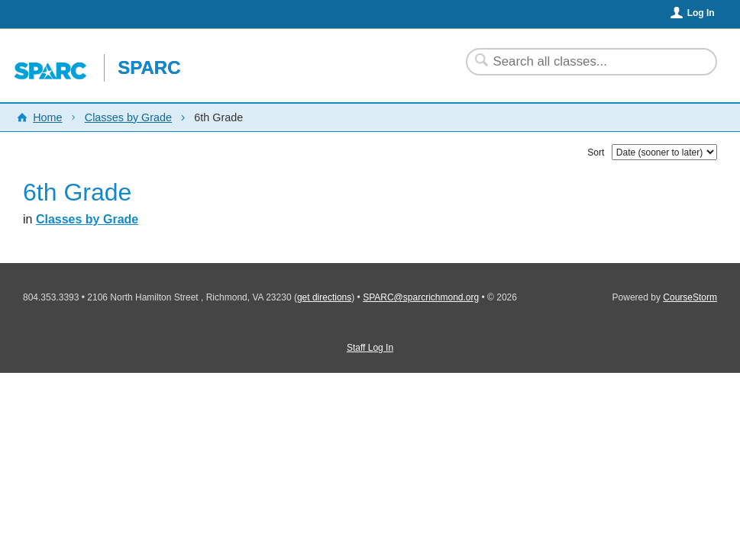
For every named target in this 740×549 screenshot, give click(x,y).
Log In (701, 13)
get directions (324, 297)
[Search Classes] (582, 62)
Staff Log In (370, 347)
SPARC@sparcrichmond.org (421, 297)
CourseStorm (690, 297)
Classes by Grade (128, 117)
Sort (595, 152)
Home (47, 117)
